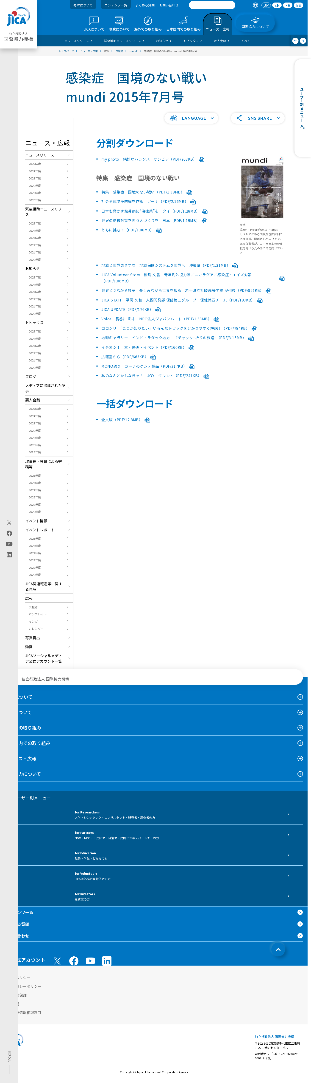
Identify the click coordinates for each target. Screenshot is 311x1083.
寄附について (83, 5)
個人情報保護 (16, 995)
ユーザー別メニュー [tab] (28, 798)
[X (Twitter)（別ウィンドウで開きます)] (9, 522)
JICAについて (19, 697)
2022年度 (35, 185)
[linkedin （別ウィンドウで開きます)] (106, 961)
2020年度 (35, 200)
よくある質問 (145, 5)
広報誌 (33, 607)
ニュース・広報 (20, 758)
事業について (18, 712)
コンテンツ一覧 (116, 5)
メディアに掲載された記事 (45, 388)
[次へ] (303, 40)
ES (298, 5)
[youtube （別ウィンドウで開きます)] (90, 961)
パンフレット (38, 614)
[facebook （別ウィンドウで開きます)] (73, 961)
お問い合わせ (168, 5)
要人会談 (32, 400)
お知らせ (32, 268)
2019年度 (35, 452)
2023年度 (35, 178)
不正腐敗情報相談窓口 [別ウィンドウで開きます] (23, 1012)
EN (277, 5)
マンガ (33, 621)
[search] (212, 5)
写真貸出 (32, 637)
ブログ (30, 376)
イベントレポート (40, 529)
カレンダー (36, 628)
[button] (191, 118)
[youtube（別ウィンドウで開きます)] (9, 543)
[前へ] (295, 40)
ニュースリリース (39, 155)
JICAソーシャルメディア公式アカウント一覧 (43, 658)
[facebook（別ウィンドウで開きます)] (9, 533)
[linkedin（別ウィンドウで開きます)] (9, 554)
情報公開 (12, 1003)
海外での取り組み (23, 727)
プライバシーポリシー (23, 986)
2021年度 (35, 192)
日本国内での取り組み (27, 743)
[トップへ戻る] (278, 949)
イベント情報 (36, 520)
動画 (29, 646)
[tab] (255, 5)
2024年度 (35, 171)
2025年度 (35, 164)
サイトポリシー (17, 977)
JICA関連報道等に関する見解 (43, 586)
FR (287, 5)
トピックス (34, 322)
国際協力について (23, 773)
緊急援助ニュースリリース (45, 211)
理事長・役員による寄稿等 (43, 463)
